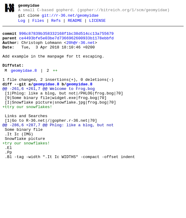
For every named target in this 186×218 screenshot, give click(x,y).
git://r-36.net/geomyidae (70, 17)
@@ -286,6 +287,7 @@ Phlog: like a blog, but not (58, 146)
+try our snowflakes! (26, 167)
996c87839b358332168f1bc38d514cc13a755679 (66, 37)
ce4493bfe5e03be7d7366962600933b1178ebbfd (66, 42)
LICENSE (97, 23)
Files (38, 23)
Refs (56, 23)
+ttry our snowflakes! (27, 124)
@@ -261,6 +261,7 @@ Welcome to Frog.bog (48, 102)
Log (21, 23)
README (75, 23)
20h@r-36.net (80, 48)
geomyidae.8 (24, 81)
